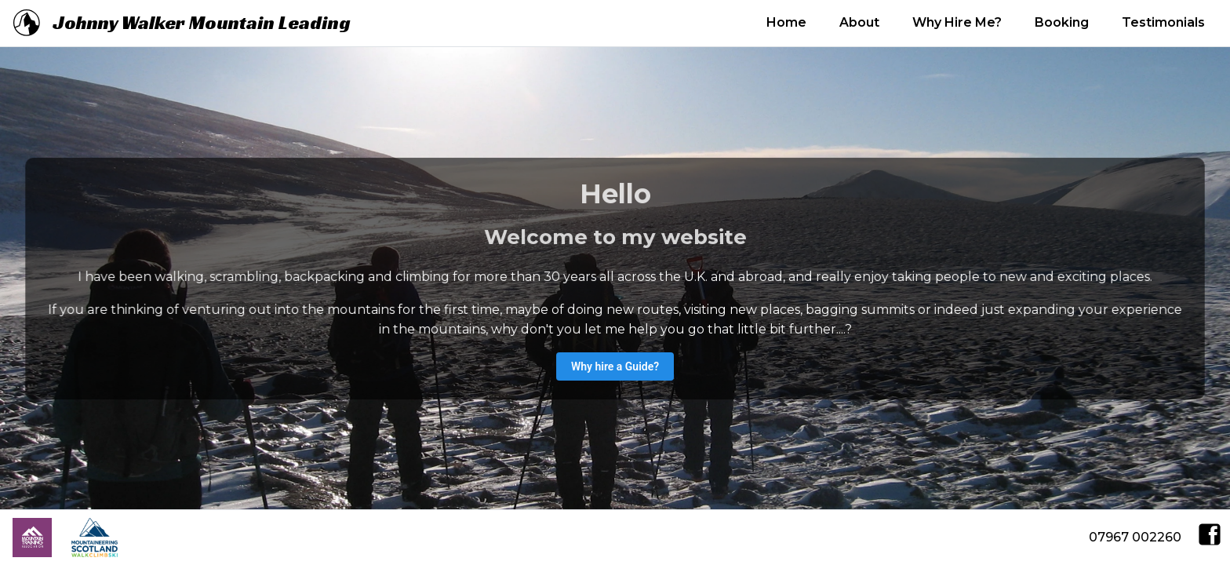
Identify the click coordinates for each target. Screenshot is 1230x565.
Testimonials (1163, 22)
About (859, 22)
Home (786, 22)
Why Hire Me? (957, 22)
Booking (1062, 22)
